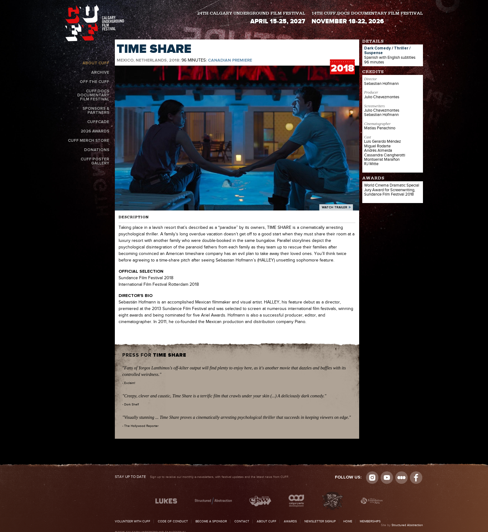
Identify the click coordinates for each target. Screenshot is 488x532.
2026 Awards (95, 131)
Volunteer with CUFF (132, 521)
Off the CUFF (94, 82)
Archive (100, 73)
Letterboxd (401, 477)
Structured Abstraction (407, 525)
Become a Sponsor (211, 521)
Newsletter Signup (320, 521)
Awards (290, 521)
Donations (96, 150)
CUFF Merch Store (88, 141)
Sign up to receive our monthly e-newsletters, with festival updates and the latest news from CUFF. (202, 477)
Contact (241, 521)
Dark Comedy (377, 48)
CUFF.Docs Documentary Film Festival (93, 95)
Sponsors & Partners (95, 111)
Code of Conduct (173, 521)
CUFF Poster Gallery (95, 161)
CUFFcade (98, 122)
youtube (387, 477)
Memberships (370, 521)
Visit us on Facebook (416, 477)
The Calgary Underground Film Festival (94, 22)
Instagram (372, 477)
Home (347, 521)
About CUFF (95, 63)
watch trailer (334, 207)
